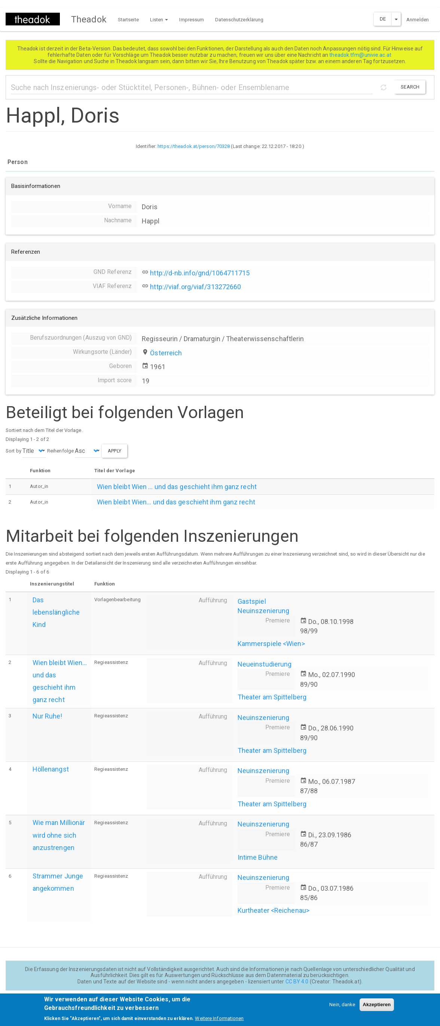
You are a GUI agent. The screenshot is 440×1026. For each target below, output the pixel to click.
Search (410, 87)
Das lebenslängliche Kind (56, 612)
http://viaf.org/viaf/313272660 (195, 287)
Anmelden (417, 19)
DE (383, 19)
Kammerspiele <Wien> (271, 644)
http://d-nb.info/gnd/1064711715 (200, 273)
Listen (159, 19)
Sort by (13, 451)
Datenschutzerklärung (239, 19)
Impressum (191, 19)
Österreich (166, 353)
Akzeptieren (377, 1007)
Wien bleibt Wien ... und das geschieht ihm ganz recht (177, 487)
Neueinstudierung (265, 664)
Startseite (128, 19)
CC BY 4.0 (297, 982)
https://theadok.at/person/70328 (194, 146)
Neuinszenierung (264, 611)
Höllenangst (51, 769)
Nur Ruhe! (47, 716)
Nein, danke (342, 1007)
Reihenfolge (60, 451)
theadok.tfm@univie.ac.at (360, 55)
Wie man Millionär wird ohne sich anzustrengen (59, 835)
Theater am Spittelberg (272, 697)
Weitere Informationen (219, 1021)
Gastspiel (252, 601)
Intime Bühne (258, 857)
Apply (114, 451)
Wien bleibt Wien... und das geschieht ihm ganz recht (176, 502)
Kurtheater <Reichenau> (273, 910)
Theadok (89, 19)
